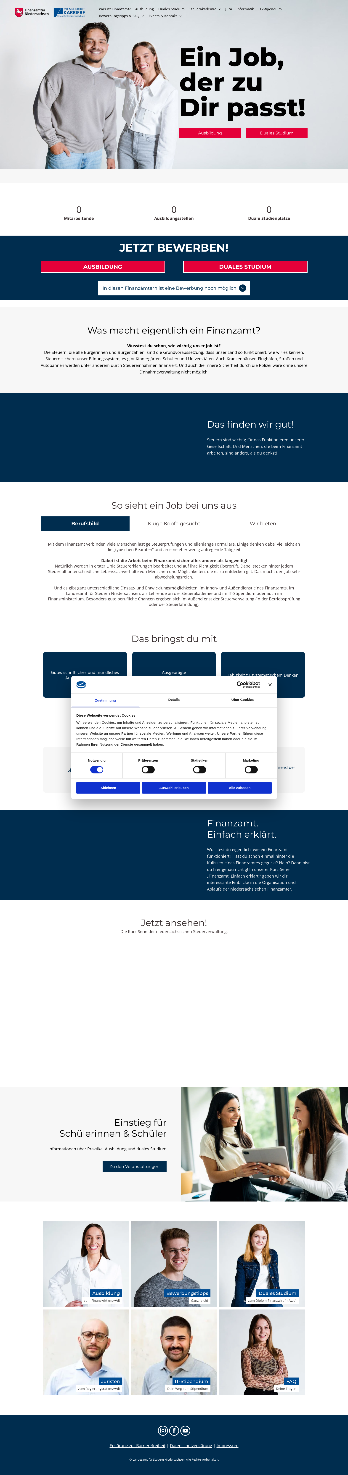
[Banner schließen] (270, 684)
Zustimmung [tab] (105, 700)
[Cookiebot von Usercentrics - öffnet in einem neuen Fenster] (240, 684)
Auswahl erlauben (174, 788)
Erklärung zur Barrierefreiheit (137, 1445)
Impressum (228, 1445)
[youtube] (185, 1431)
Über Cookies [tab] (242, 700)
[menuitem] (115, 8)
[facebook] (174, 1431)
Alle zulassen (239, 788)
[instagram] (163, 1431)
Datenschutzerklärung (191, 1445)
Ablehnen (108, 788)
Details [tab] (174, 700)
